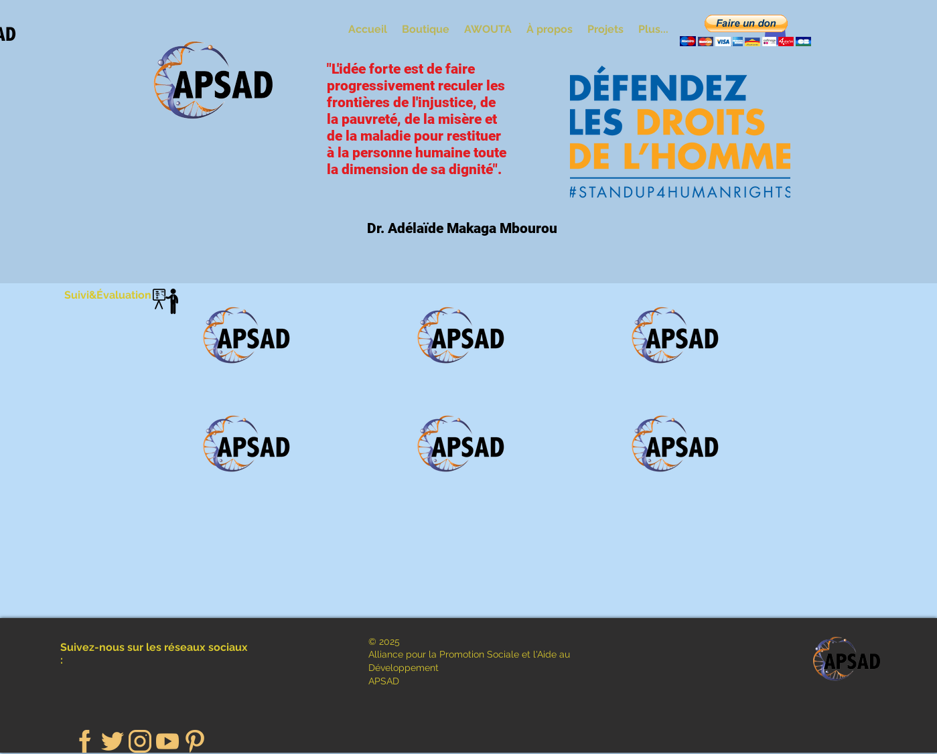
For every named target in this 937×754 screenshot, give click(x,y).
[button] (745, 30)
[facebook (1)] (85, 741)
